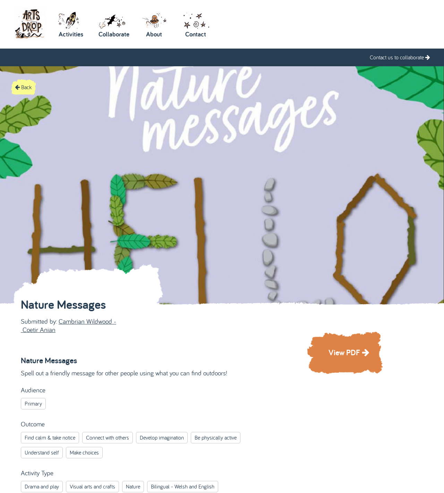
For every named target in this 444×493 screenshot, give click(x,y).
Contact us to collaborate (400, 57)
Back (23, 87)
